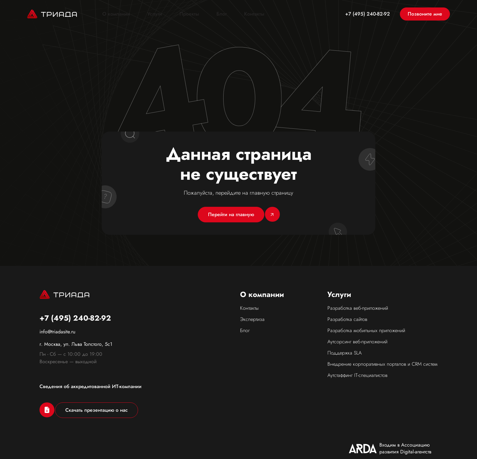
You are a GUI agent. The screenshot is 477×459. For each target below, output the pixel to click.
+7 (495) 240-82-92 (367, 14)
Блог (221, 14)
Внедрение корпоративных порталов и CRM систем (382, 364)
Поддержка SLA (344, 352)
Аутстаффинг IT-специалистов (357, 375)
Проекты (189, 14)
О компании (116, 14)
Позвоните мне (425, 13)
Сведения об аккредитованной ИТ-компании (90, 386)
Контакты (254, 14)
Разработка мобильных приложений (366, 330)
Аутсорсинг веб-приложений (357, 341)
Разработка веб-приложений (357, 308)
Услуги (154, 14)
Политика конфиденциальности (403, 448)
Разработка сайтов (347, 319)
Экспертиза (252, 319)
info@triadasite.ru (57, 331)
